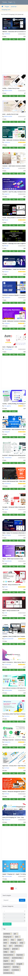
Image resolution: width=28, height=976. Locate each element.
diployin (6, 271)
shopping (14, 943)
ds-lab (6, 587)
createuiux (7, 142)
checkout (7, 958)
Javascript (13, 6)
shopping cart (8, 937)
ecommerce (8, 934)
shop (13, 940)
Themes (4, 2)
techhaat (6, 768)
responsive (20, 955)
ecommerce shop (17, 958)
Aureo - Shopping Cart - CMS (9, 347)
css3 (11, 946)
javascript (15, 949)
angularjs (7, 949)
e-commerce (16, 970)
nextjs (22, 943)
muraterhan (7, 664)
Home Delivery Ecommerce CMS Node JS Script (14, 688)
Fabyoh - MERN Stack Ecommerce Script (12, 559)
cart (16, 934)
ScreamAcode (8, 561)
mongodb (20, 964)
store (17, 937)
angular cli (7, 967)
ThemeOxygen (8, 349)
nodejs (6, 952)
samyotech (7, 297)
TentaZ (6, 509)
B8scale (6, 246)
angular (6, 961)
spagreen (6, 194)
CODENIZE (7, 34)
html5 (6, 943)
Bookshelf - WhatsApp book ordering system (14, 455)
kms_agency (7, 406)
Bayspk (6, 220)
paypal (20, 940)
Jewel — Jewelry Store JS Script (10, 114)
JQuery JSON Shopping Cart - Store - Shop (13, 817)
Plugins (10, 2)
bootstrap (16, 967)
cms (13, 961)
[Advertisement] (14, 58)
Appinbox (6, 716)
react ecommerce (9, 955)
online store (19, 946)
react (13, 952)
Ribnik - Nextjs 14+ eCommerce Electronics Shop (14, 533)
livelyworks (7, 742)
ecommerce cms (9, 973)
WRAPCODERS (8, 90)
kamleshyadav (8, 690)
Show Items (7, 924)
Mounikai (6, 168)
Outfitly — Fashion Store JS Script (10, 88)
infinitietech (7, 483)
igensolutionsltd (8, 638)
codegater (7, 323)
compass (7, 970)
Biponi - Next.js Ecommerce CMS (10, 610)
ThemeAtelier (8, 457)
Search (22, 900)
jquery (6, 940)
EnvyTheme (7, 535)
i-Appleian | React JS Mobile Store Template (13, 636)
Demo (6, 39)
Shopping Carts (6, 9)
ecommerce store (9, 964)
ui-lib (5, 613)
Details (21, 39)
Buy (14, 39)
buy (5, 946)
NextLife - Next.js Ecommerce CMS (11, 584)
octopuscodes (8, 876)
